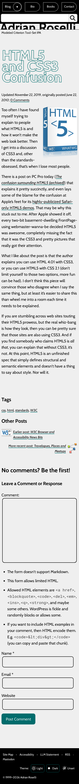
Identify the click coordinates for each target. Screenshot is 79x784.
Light (40, 768)
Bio (32, 6)
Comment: (10, 495)
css (4, 410)
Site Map (8, 754)
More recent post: (37, 448)
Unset (70, 768)
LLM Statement (49, 754)
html (10, 410)
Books (51, 6)
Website (8, 695)
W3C (33, 410)
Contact (69, 6)
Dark (55, 768)
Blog (8, 6)
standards (22, 410)
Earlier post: (33, 434)
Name (8, 653)
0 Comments (19, 100)
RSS (67, 754)
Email (7, 674)
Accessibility (27, 754)
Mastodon (8, 759)
